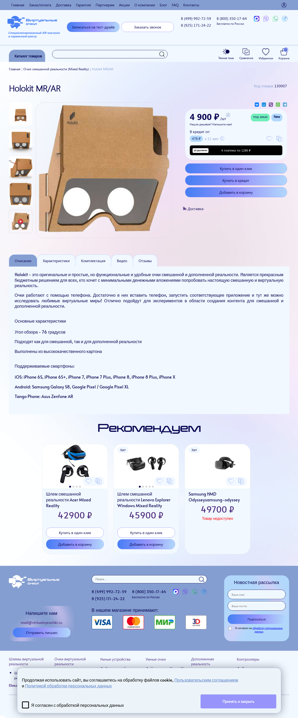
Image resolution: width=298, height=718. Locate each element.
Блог (163, 4)
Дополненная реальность (202, 661)
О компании (144, 4)
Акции (124, 4)
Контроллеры (248, 659)
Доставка (63, 4)
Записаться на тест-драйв (93, 27)
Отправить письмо (41, 632)
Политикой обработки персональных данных (68, 686)
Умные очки (156, 659)
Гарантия (83, 4)
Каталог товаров (28, 55)
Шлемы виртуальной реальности (26, 661)
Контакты (191, 4)
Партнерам (105, 4)
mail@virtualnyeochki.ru (41, 622)
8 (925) (196, 25)
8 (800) (232, 20)
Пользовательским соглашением (206, 680)
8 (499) (196, 18)
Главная (17, 4)
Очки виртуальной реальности (70, 661)
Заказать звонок (147, 27)
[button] (70, 487)
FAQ (175, 4)
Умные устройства (115, 659)
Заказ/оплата (40, 4)
